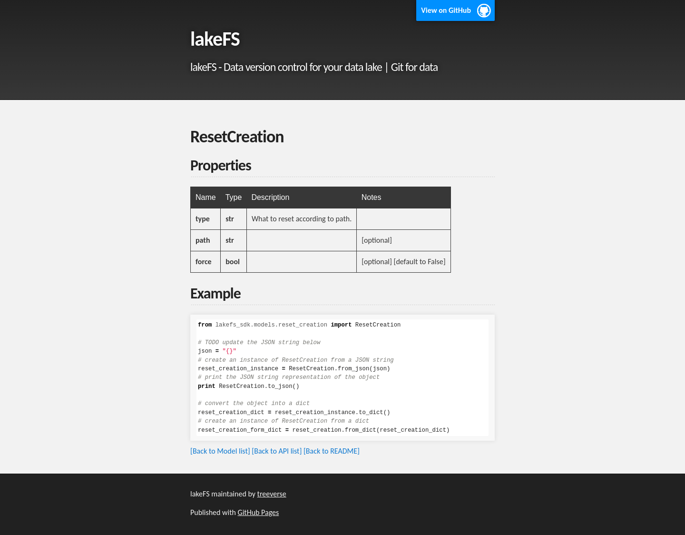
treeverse (271, 493)
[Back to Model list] (220, 451)
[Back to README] (331, 451)
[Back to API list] (277, 451)
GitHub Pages (258, 512)
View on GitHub (446, 10)
